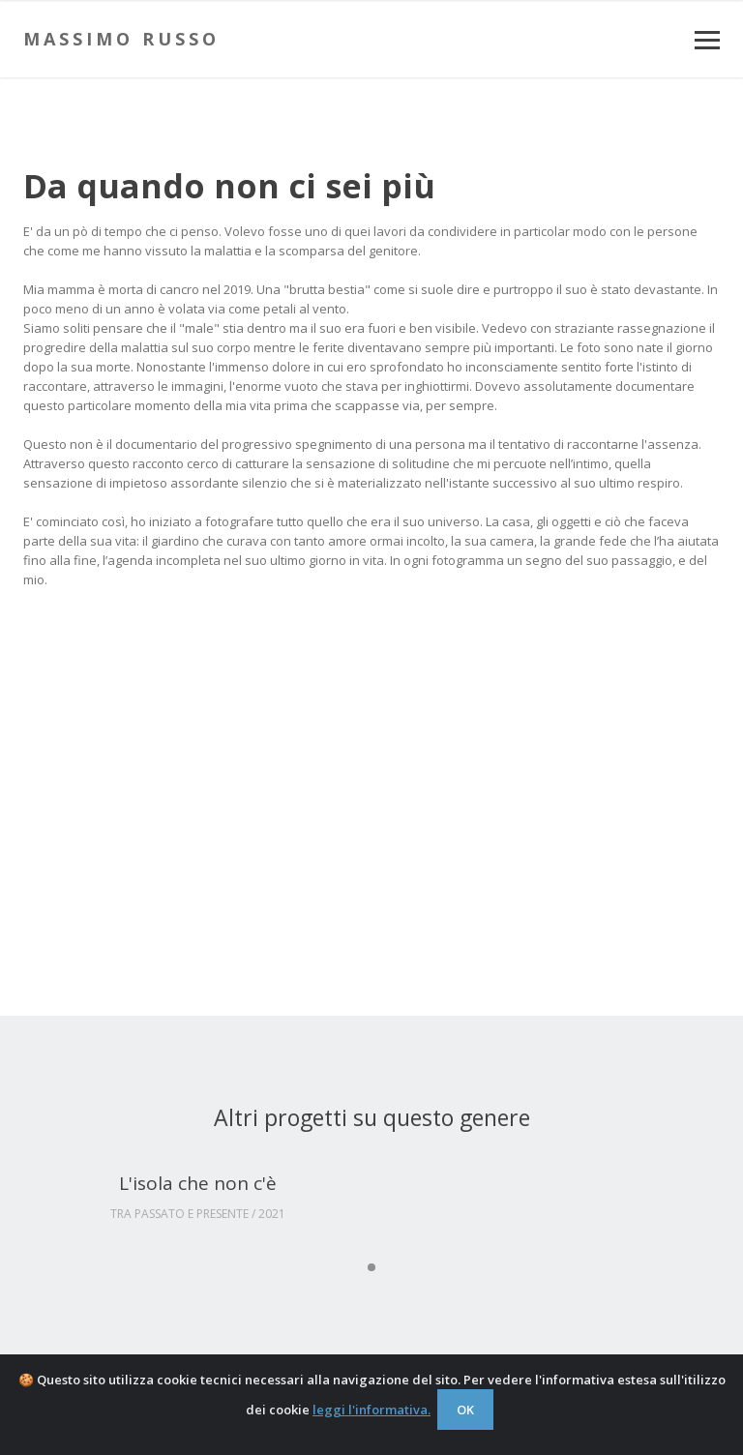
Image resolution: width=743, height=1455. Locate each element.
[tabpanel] (197, 1197)
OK (465, 1409)
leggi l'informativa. (371, 1409)
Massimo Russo (121, 38)
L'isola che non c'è (198, 1183)
